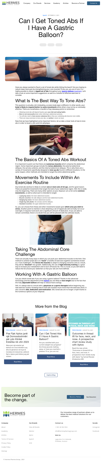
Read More (18, 362)
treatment (72, 91)
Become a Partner (75, 397)
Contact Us (93, 3)
